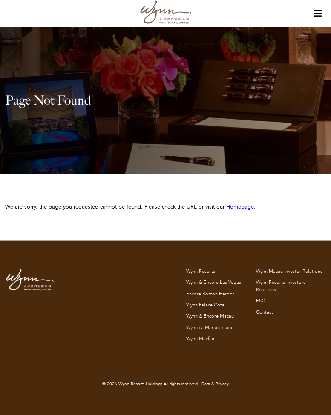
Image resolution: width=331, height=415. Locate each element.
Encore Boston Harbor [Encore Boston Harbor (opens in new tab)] (210, 294)
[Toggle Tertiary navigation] (318, 13)
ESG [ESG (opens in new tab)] (260, 301)
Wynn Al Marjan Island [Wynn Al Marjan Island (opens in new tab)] (210, 327)
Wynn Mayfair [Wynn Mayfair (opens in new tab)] (200, 338)
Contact (264, 312)
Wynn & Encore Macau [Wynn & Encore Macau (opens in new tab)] (210, 316)
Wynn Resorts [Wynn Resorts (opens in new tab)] (200, 271)
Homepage (240, 207)
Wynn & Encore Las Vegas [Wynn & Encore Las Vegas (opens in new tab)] (213, 282)
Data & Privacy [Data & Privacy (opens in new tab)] (215, 384)
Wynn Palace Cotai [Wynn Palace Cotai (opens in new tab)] (206, 305)
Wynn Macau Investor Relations (289, 271)
